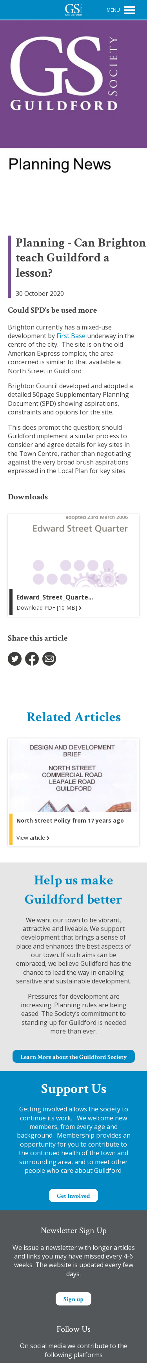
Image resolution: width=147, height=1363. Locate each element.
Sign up (73, 1299)
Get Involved (73, 1196)
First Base (70, 335)
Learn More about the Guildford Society (73, 1057)
